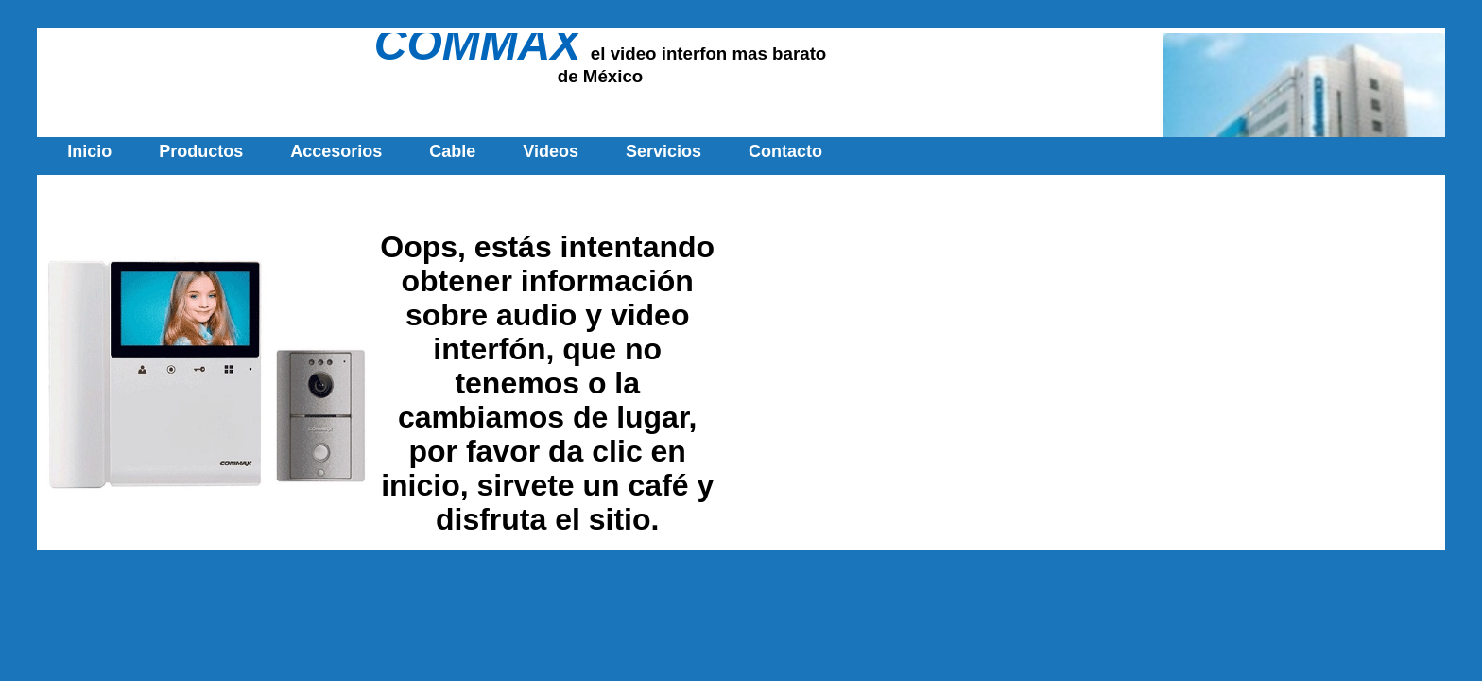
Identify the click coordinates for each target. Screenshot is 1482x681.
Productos (201, 151)
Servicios (663, 151)
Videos (550, 151)
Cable (452, 151)
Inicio (89, 151)
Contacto (785, 151)
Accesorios (336, 151)
